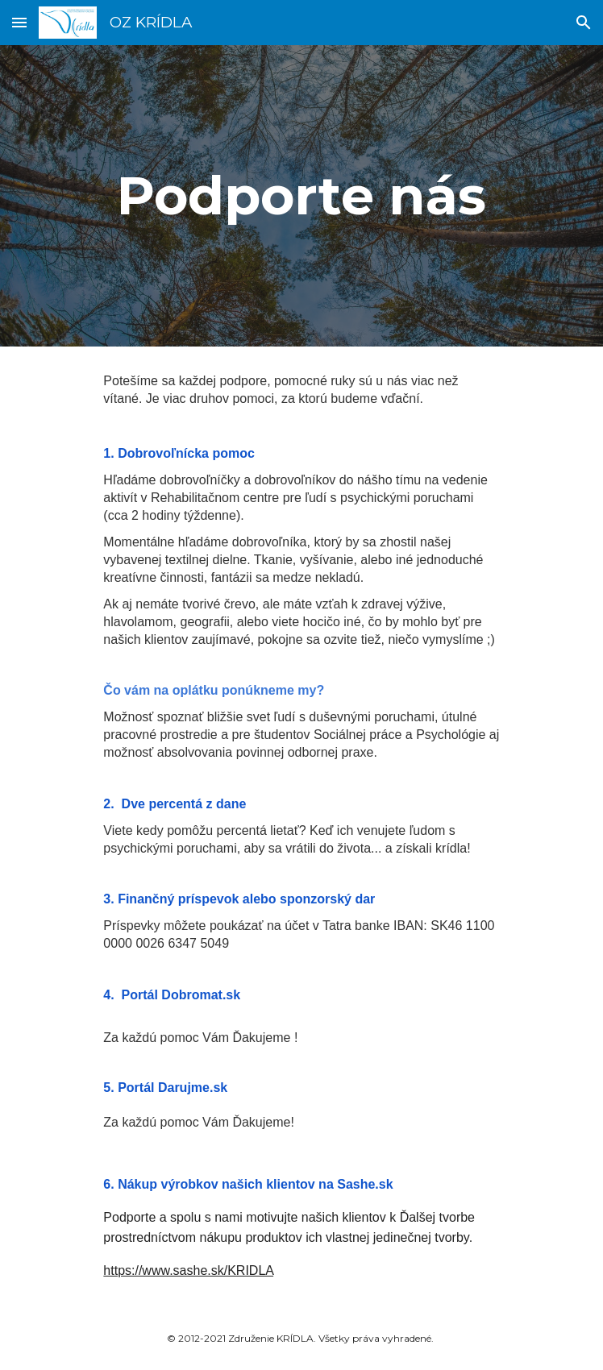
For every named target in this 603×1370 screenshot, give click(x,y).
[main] (301, 195)
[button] (19, 22)
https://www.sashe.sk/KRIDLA (188, 1270)
